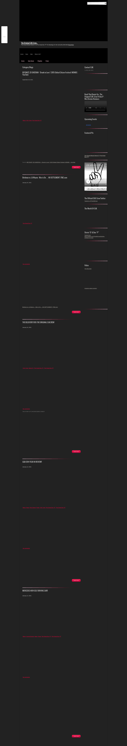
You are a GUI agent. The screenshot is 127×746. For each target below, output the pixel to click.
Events (21, 54)
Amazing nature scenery (90, 288)
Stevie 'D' (31, 368)
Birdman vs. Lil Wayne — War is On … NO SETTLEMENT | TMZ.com (44, 177)
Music (27, 54)
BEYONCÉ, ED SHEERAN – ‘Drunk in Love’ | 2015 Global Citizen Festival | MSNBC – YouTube (50, 73)
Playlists (40, 61)
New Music (31, 61)
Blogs (24, 120)
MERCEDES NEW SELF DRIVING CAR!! (35, 590)
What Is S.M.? (38, 54)
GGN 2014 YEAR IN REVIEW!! (32, 461)
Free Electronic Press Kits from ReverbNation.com (95, 190)
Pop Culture (33, 507)
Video (31, 54)
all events (88, 125)
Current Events (30, 636)
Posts (47, 61)
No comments (26, 264)
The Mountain (88, 268)
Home (22, 61)
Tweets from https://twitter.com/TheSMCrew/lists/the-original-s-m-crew (94, 236)
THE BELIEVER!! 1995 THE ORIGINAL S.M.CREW (38, 322)
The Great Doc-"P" (37, 120)
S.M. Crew (28, 120)
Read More (76, 167)
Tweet (4, 36)
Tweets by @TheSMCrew (91, 201)
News (27, 507)
